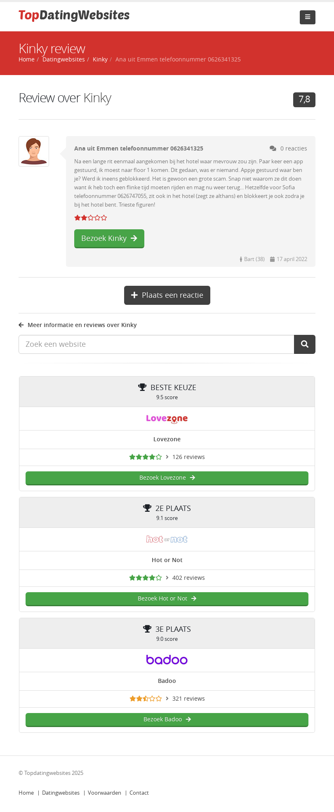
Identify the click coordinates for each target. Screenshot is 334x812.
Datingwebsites (61, 793)
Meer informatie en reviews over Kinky (78, 325)
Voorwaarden (104, 793)
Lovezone (167, 439)
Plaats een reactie (167, 295)
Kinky (100, 59)
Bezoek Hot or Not (167, 598)
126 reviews (188, 457)
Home (26, 793)
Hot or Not (167, 560)
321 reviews (188, 698)
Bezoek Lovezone (167, 477)
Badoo (167, 681)
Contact (139, 793)
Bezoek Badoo (167, 719)
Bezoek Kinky (109, 238)
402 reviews (188, 577)
